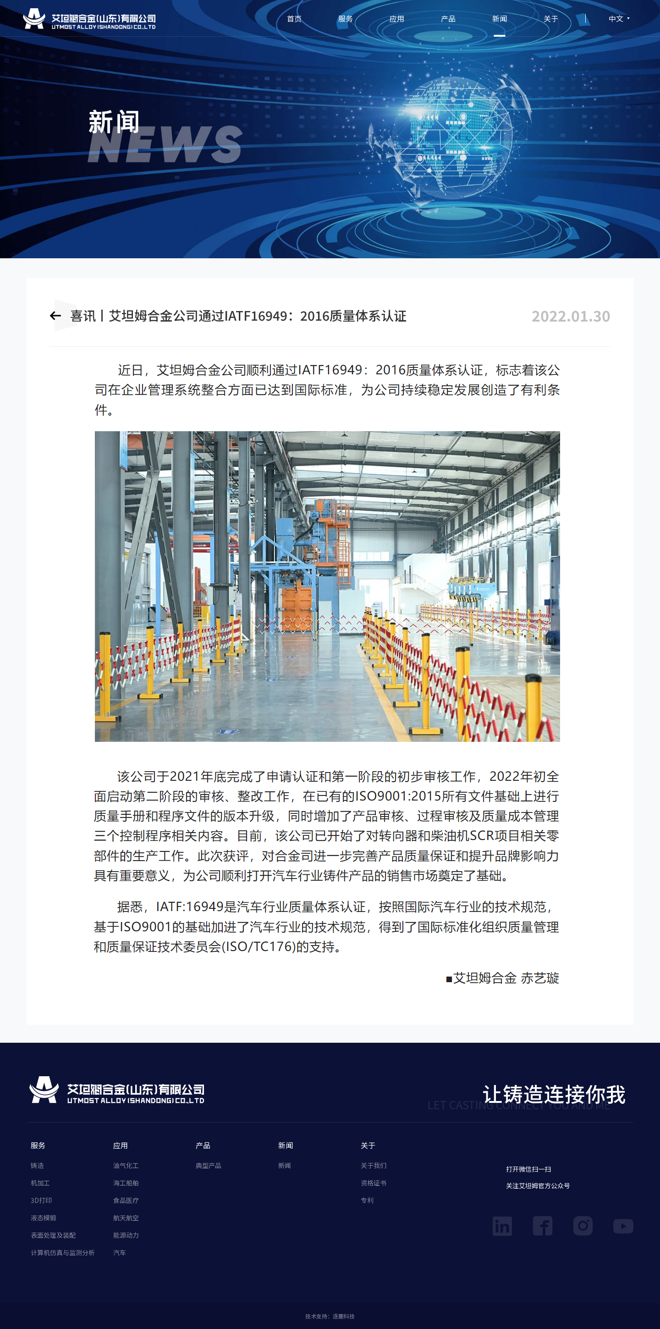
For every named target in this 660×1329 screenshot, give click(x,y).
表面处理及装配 (53, 1235)
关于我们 (373, 1165)
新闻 (499, 18)
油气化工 (126, 1165)
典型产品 (208, 1165)
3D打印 (41, 1200)
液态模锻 (43, 1217)
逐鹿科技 (344, 1316)
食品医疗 (126, 1200)
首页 (294, 18)
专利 (367, 1200)
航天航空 (126, 1217)
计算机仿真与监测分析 (63, 1252)
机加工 (40, 1182)
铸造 (37, 1165)
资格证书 (373, 1182)
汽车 (119, 1252)
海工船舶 (126, 1182)
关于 (551, 18)
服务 (345, 18)
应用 (397, 18)
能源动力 (126, 1235)
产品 (448, 18)
